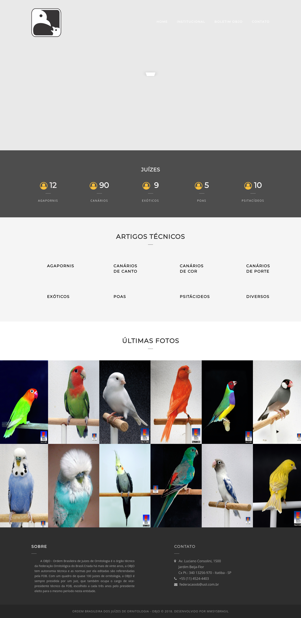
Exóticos (150, 201)
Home (162, 22)
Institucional (191, 22)
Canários (99, 201)
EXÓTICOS (58, 296)
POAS (120, 296)
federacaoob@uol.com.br (199, 584)
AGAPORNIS (60, 266)
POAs (201, 201)
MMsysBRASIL (218, 611)
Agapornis (48, 201)
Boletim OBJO (228, 22)
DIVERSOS (257, 296)
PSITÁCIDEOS (195, 296)
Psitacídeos (253, 201)
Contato (261, 22)
